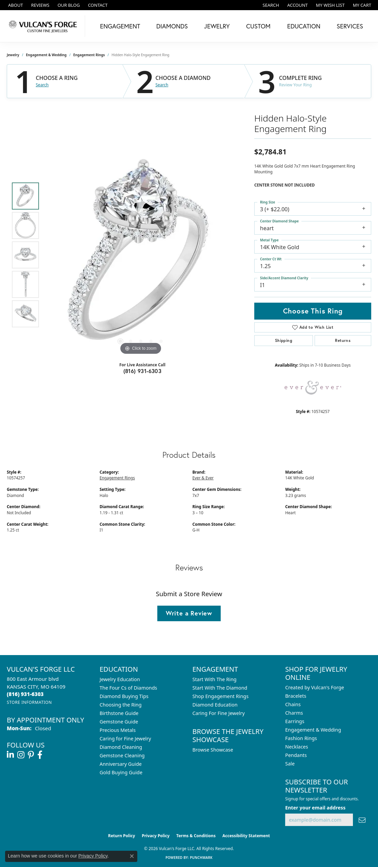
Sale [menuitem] (290, 763)
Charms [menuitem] (294, 713)
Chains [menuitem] (293, 704)
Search (42, 85)
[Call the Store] (25, 694)
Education (303, 26)
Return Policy (121, 836)
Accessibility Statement (246, 836)
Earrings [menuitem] (294, 721)
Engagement (120, 26)
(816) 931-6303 (142, 370)
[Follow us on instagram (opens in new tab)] (20, 755)
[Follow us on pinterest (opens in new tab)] (31, 755)
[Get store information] (29, 702)
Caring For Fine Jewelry (219, 713)
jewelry (13, 54)
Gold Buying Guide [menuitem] (121, 772)
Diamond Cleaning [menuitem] (121, 747)
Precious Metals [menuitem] (118, 730)
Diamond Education (215, 704)
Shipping (283, 340)
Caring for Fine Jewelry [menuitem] (125, 738)
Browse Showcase (213, 749)
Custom (258, 26)
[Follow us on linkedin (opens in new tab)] (10, 755)
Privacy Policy (156, 836)
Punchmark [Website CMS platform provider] (201, 857)
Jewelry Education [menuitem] (120, 679)
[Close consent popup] (132, 856)
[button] (270, 5)
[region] (140, 254)
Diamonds (172, 26)
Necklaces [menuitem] (296, 746)
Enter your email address (315, 807)
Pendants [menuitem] (296, 755)
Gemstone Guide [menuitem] (119, 721)
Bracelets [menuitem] (295, 696)
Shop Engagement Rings (221, 696)
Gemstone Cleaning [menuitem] (122, 755)
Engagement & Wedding (46, 54)
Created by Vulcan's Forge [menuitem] (314, 687)
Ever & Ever (203, 477)
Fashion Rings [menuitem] (301, 738)
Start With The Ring (215, 679)
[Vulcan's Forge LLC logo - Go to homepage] (44, 26)
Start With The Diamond (220, 688)
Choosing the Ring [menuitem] (121, 704)
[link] (15, 5)
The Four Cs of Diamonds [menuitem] (128, 688)
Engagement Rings (89, 54)
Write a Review (189, 613)
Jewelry (217, 26)
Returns (343, 340)
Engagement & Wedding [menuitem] (313, 730)
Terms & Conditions (196, 836)
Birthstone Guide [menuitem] (119, 713)
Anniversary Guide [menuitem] (121, 764)
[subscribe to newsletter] (362, 820)
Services (350, 26)
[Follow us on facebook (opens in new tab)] (39, 755)
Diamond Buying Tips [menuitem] (124, 696)
